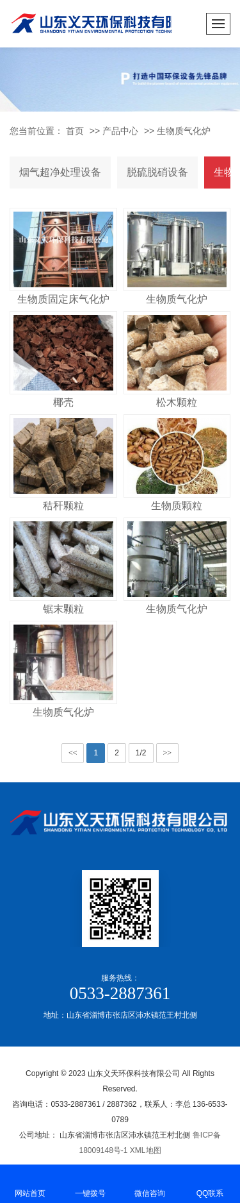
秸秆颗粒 (63, 505)
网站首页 (30, 1183)
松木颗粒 (176, 402)
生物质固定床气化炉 (63, 299)
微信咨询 (150, 1183)
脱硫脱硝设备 (157, 172)
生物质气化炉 (184, 131)
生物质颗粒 (176, 505)
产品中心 (120, 131)
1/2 (141, 752)
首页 (75, 131)
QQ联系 (210, 1183)
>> (167, 752)
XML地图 (145, 1150)
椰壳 (63, 402)
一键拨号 (90, 1183)
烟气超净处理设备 (60, 172)
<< (72, 752)
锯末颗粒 (63, 608)
